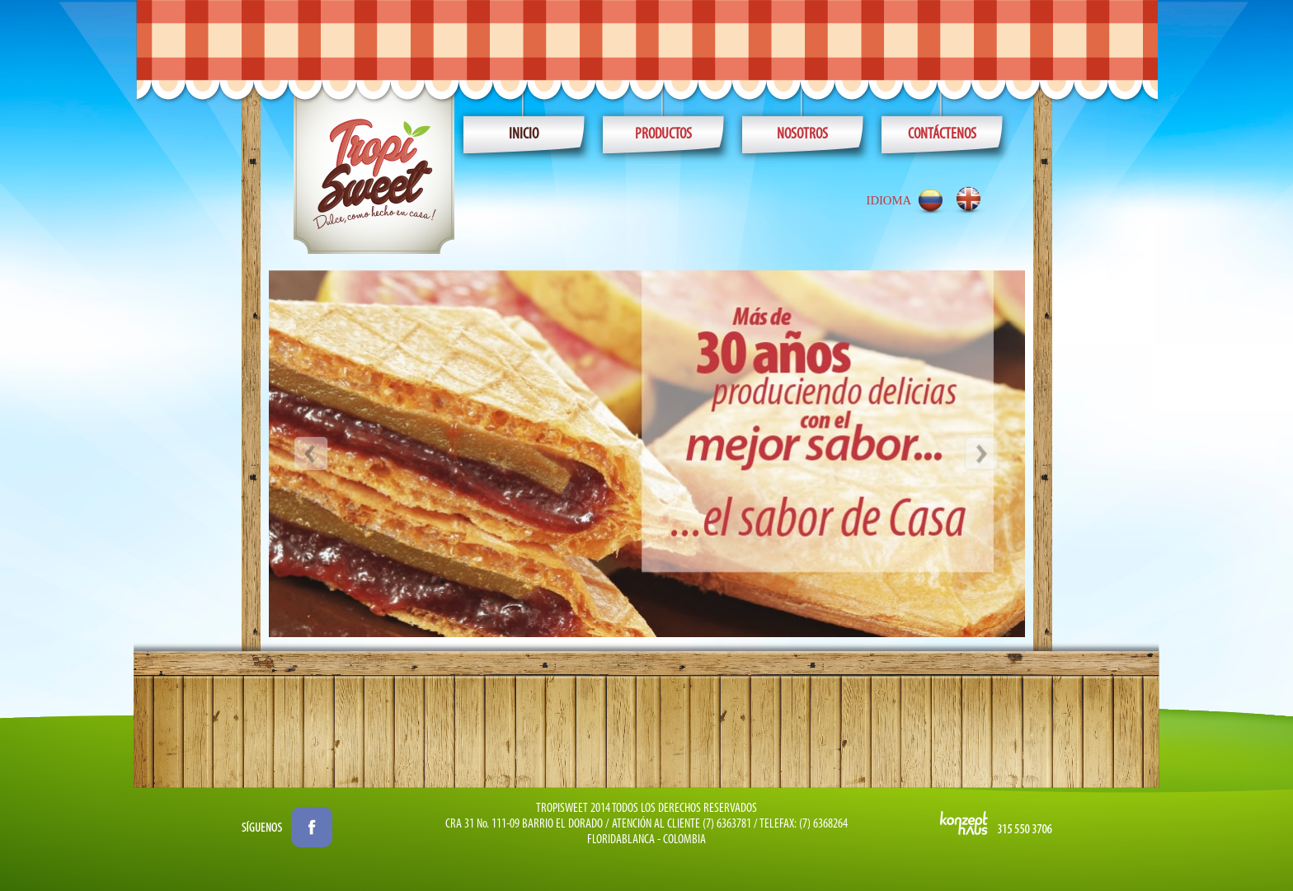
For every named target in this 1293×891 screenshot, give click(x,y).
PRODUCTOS (663, 135)
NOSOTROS (802, 135)
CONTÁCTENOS (942, 135)
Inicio (523, 135)
